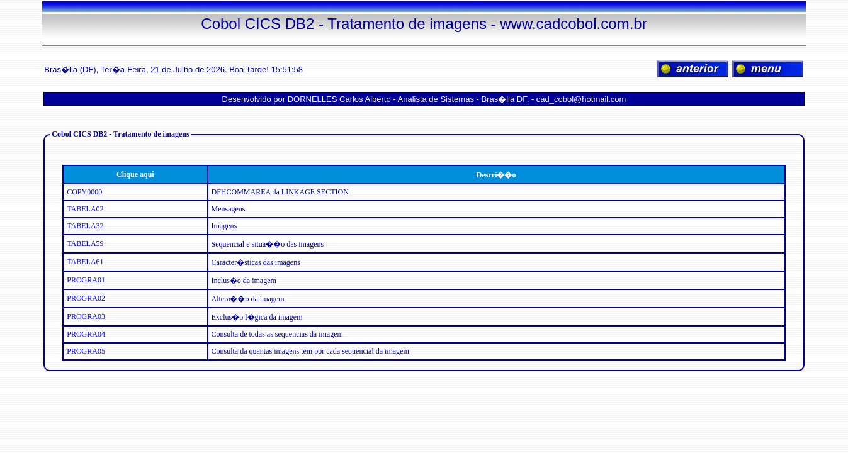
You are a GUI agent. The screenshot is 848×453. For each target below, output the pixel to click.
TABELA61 (85, 261)
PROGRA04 (86, 334)
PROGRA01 (86, 280)
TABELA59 (85, 243)
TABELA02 (85, 208)
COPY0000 (84, 191)
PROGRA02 (86, 298)
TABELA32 (85, 225)
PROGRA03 (86, 316)
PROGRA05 (86, 351)
